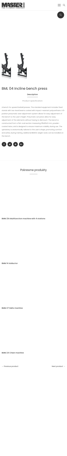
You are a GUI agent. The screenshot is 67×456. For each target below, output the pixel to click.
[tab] (33, 96)
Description (32, 94)
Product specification (32, 101)
